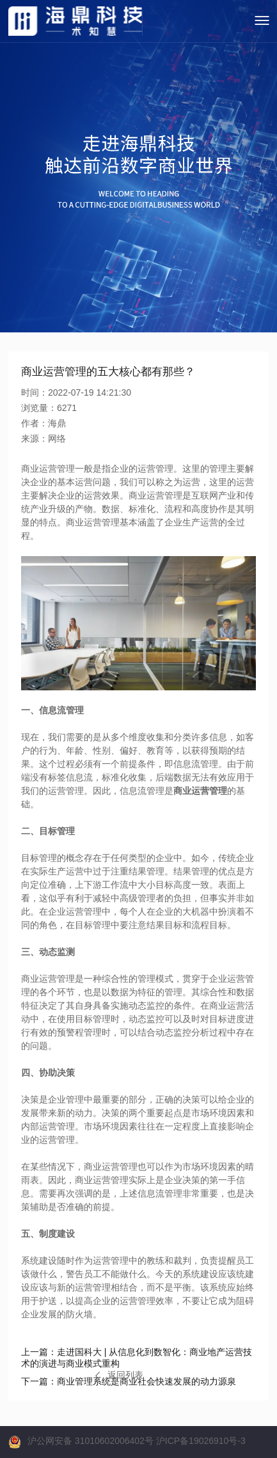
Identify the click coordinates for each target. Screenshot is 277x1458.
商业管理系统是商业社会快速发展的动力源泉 (128, 1381)
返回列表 (119, 1375)
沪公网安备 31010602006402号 (91, 1441)
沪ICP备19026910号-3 (201, 1441)
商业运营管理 (200, 791)
